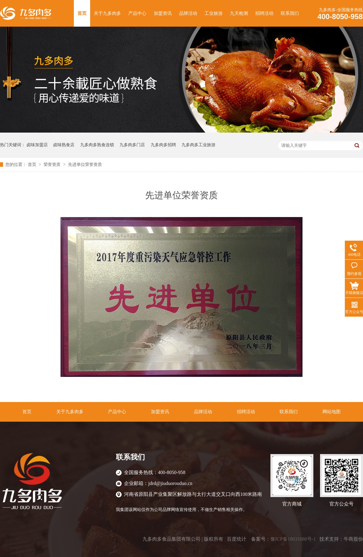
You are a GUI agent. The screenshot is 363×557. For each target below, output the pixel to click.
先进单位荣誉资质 (85, 164)
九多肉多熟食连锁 (97, 145)
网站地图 (331, 411)
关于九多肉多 (107, 13)
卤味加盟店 (37, 145)
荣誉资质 (53, 164)
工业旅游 (213, 13)
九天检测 (239, 13)
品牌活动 (188, 13)
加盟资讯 (163, 13)
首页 (82, 13)
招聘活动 (264, 13)
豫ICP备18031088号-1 (293, 539)
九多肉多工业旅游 (198, 145)
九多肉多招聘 (163, 145)
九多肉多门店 (132, 145)
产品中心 (137, 13)
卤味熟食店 (63, 145)
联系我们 (290, 13)
